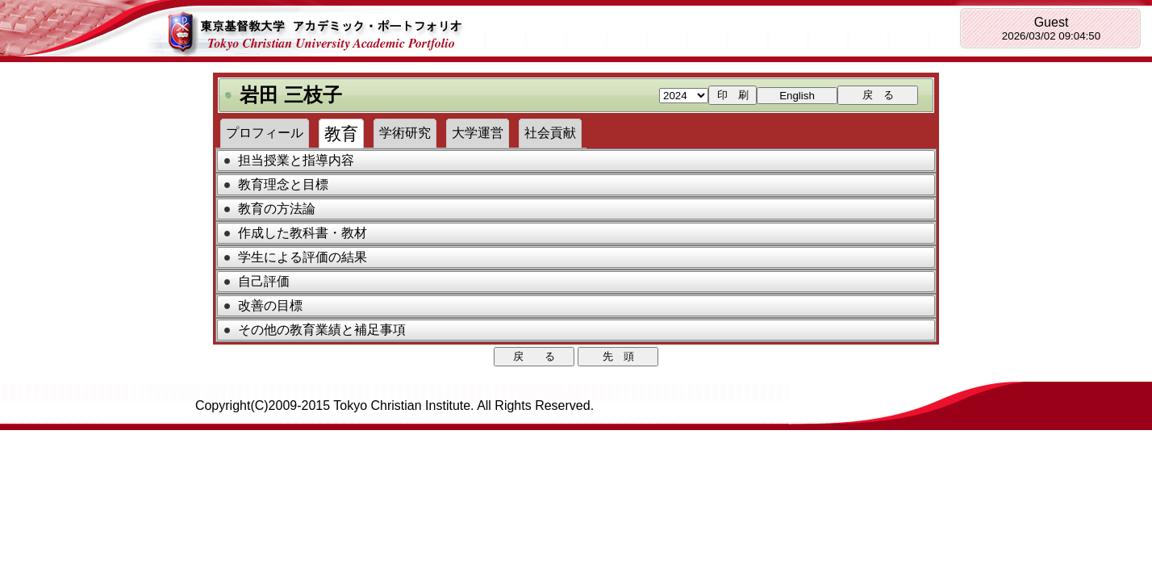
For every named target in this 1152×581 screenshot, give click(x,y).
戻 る (878, 95)
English (797, 96)
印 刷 (733, 95)
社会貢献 (550, 133)
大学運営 (477, 133)
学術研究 (405, 133)
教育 (341, 134)
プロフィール (264, 133)
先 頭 (618, 356)
